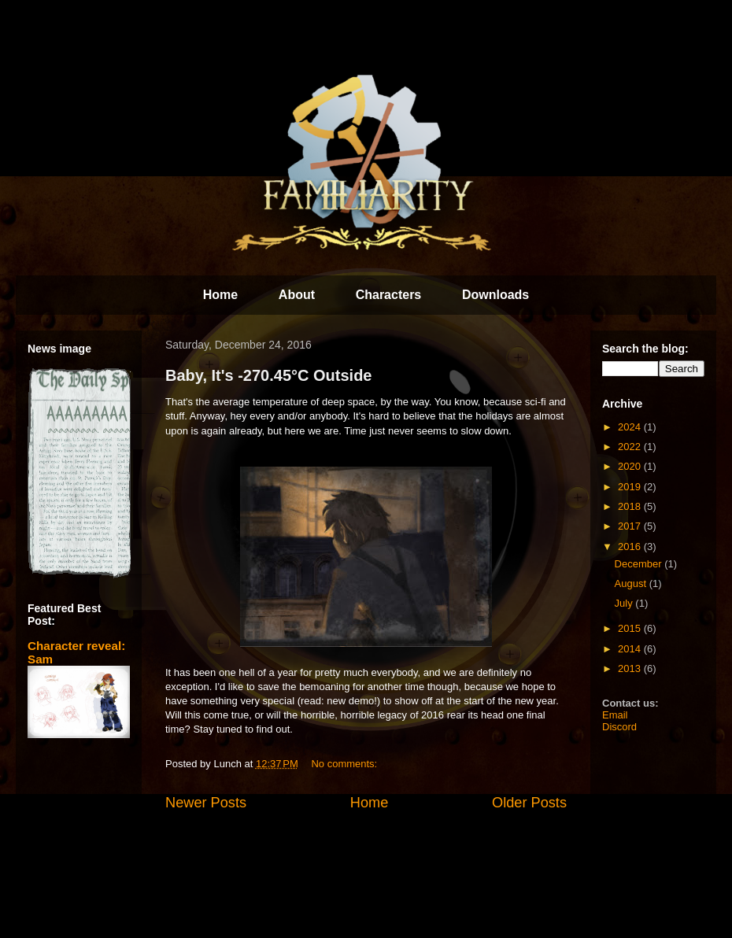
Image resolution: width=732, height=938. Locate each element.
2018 (631, 506)
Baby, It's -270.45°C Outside (268, 375)
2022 (631, 446)
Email (615, 715)
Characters (389, 294)
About (297, 294)
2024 (631, 427)
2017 (631, 526)
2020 (631, 466)
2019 (631, 487)
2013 (631, 668)
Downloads (495, 294)
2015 (631, 628)
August (632, 583)
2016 (631, 546)
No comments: (345, 764)
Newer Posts (205, 803)
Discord (619, 727)
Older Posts (529, 803)
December (640, 564)
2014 (631, 649)
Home (220, 294)
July (625, 603)
